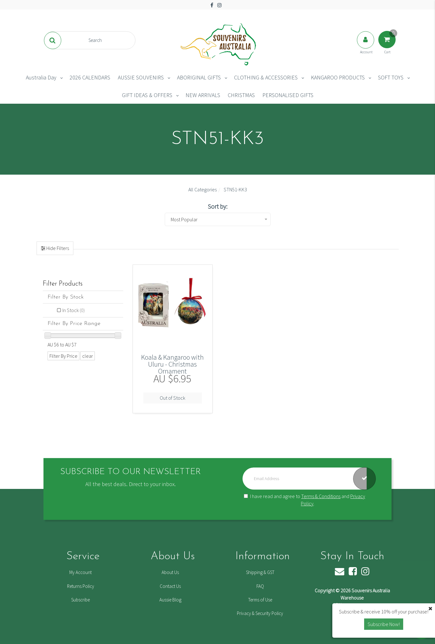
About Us (170, 572)
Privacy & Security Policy (260, 613)
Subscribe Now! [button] (384, 624)
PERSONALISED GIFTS (287, 95)
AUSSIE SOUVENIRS (141, 77)
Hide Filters (57, 248)
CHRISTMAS (241, 95)
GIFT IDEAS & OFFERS (147, 95)
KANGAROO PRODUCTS (338, 77)
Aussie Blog (170, 600)
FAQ (260, 586)
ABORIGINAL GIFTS (199, 77)
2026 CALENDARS (90, 77)
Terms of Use (260, 600)
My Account (80, 572)
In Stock (73, 310)
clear (87, 356)
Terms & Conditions (321, 496)
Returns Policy (80, 586)
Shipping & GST (260, 572)
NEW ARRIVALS (203, 95)
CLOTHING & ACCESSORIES (266, 77)
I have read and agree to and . (304, 500)
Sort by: (217, 206)
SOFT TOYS (391, 77)
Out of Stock (172, 398)
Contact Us (170, 586)
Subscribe (80, 600)
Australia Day (41, 77)
